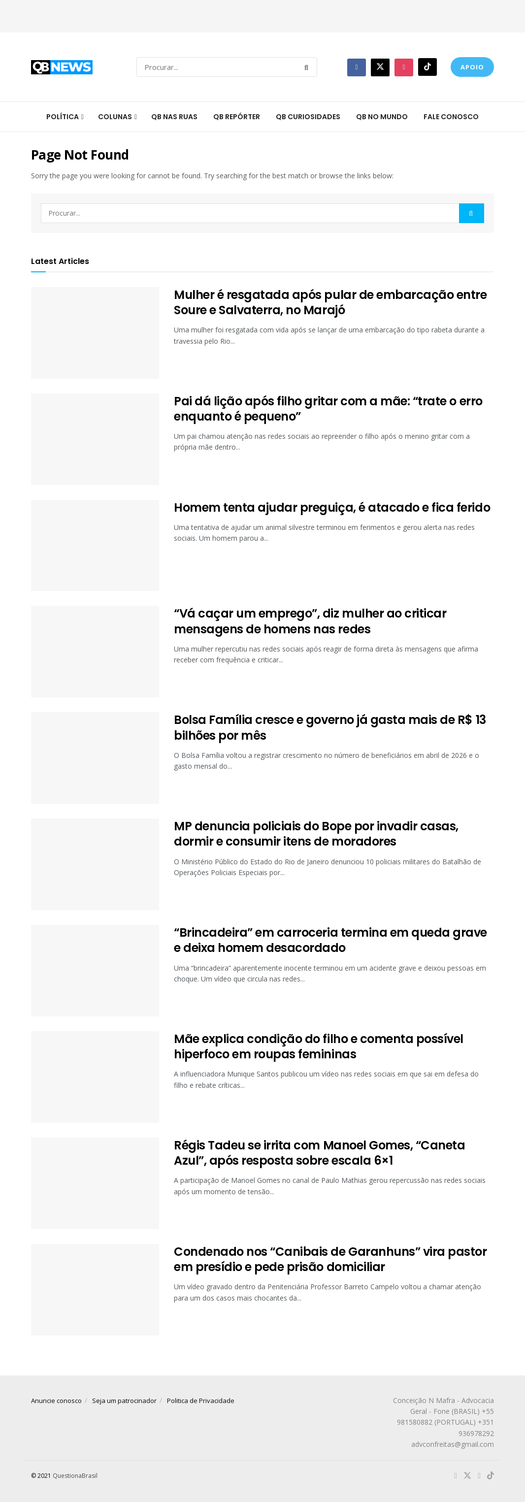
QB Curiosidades (308, 117)
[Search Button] (308, 67)
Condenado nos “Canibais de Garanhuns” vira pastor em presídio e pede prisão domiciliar (330, 1259)
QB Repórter (236, 117)
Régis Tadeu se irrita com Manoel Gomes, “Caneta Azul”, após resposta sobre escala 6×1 (319, 1153)
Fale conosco (451, 117)
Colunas (115, 117)
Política (62, 117)
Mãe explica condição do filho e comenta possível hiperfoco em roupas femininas (318, 1046)
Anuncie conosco (56, 1400)
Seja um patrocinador (124, 1400)
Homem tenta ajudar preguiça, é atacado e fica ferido (332, 507)
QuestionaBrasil (75, 1475)
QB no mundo (382, 117)
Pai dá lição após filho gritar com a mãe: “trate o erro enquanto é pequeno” (328, 408)
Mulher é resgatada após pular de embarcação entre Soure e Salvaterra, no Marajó (330, 302)
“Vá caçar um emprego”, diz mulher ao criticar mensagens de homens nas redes (310, 621)
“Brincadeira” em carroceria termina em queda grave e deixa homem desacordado (330, 940)
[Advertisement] (262, 15)
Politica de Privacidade (200, 1400)
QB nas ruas (174, 117)
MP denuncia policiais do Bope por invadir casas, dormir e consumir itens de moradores (316, 833)
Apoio (472, 67)
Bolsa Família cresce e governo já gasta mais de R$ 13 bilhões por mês (330, 727)
